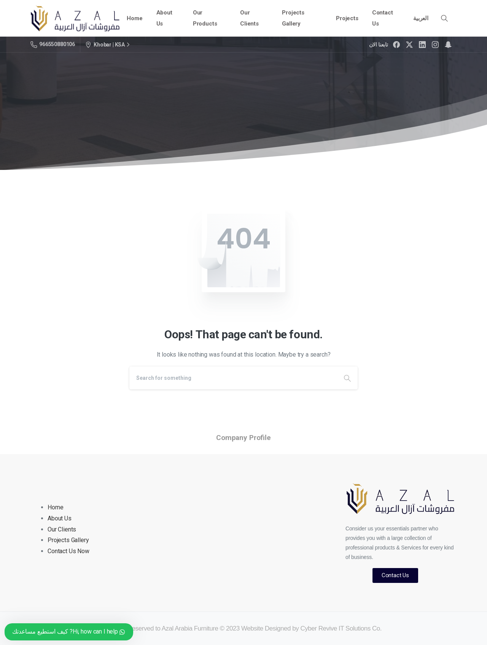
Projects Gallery (68, 540)
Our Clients (62, 529)
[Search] (233, 378)
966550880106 (52, 44)
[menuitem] (420, 18)
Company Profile (243, 437)
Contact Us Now (68, 551)
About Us (60, 518)
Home (55, 507)
